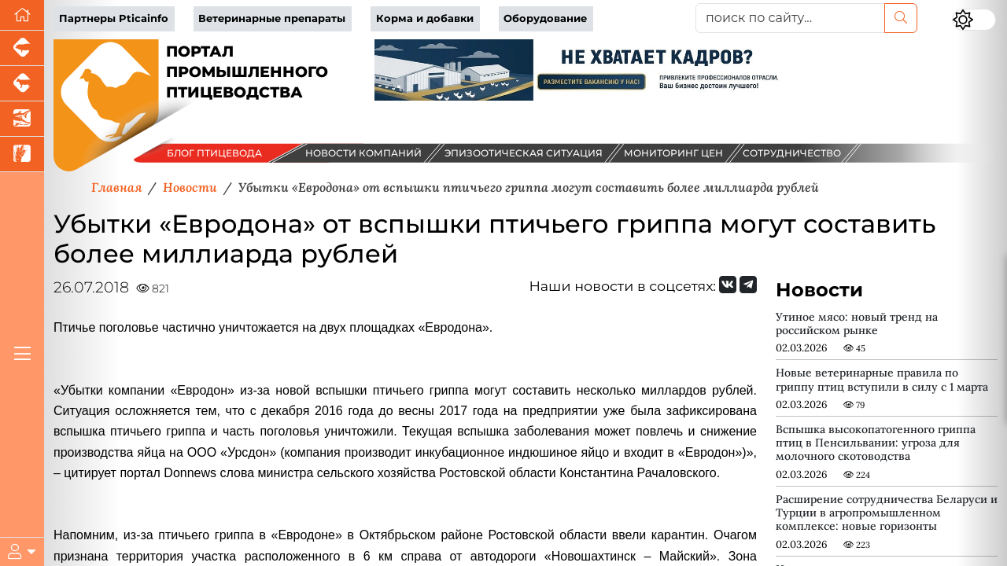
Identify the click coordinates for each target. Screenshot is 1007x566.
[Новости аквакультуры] (22, 119)
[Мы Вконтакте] (727, 284)
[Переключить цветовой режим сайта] (974, 20)
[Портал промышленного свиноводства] (22, 48)
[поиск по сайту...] (790, 18)
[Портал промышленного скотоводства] (22, 83)
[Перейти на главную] (22, 15)
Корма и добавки (425, 18)
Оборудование (545, 18)
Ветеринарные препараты (271, 18)
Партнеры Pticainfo (113, 18)
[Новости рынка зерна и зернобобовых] (22, 154)
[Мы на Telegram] (748, 284)
